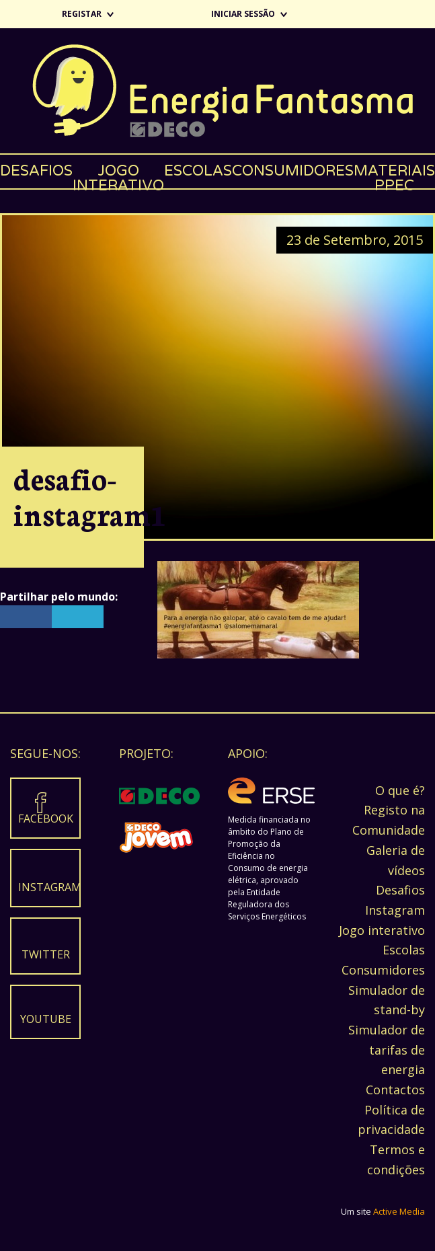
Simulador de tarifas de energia (386, 1049)
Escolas (198, 171)
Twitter (46, 954)
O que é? (400, 790)
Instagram (48, 887)
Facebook (45, 818)
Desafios (36, 171)
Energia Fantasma (217, 91)
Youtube (45, 1019)
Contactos (395, 1090)
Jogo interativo (118, 175)
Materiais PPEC (394, 175)
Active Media (399, 1211)
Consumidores (293, 171)
